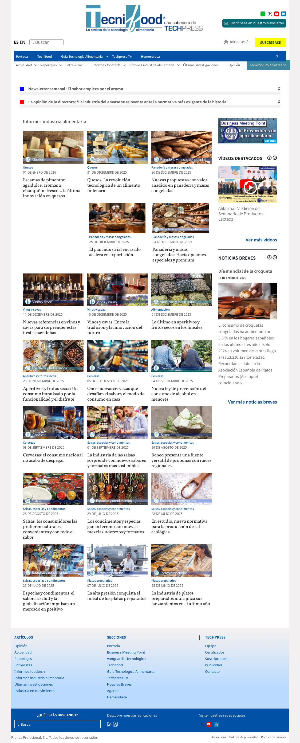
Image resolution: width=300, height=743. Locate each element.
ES (16, 42)
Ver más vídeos (261, 240)
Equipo (210, 645)
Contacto (212, 671)
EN (22, 42)
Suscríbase (270, 42)
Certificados (214, 652)
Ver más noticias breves (252, 402)
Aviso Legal (219, 737)
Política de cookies (273, 737)
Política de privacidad (243, 737)
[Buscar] (32, 43)
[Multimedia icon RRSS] (270, 13)
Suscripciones (216, 658)
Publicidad (213, 665)
